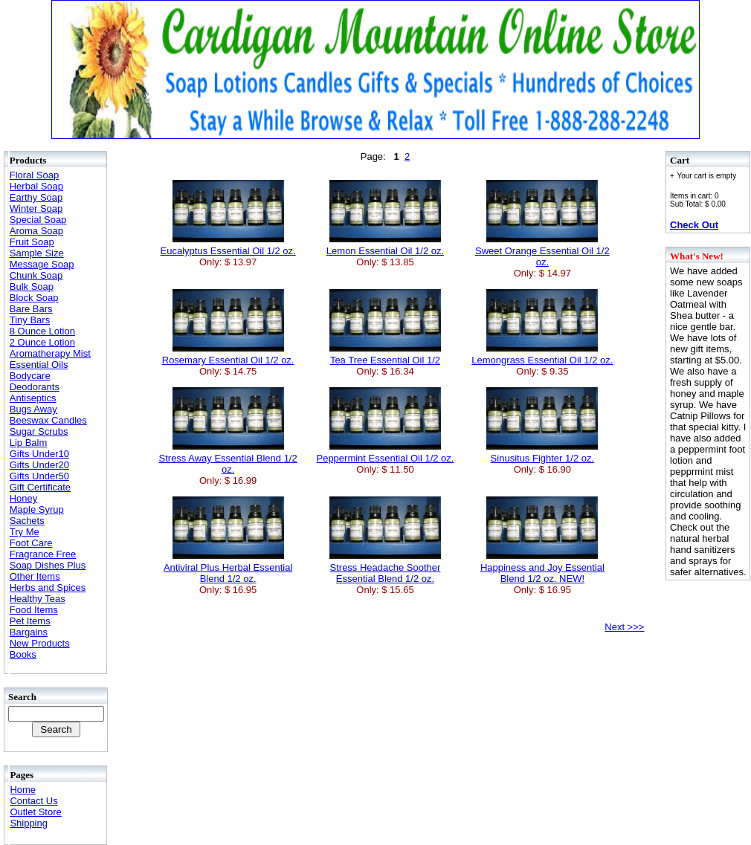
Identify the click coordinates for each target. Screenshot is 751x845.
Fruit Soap (32, 241)
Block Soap (34, 297)
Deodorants (34, 386)
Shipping (29, 823)
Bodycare (30, 375)
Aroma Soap (36, 230)
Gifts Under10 (39, 453)
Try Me (24, 531)
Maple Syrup (37, 509)
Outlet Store (35, 812)
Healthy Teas (37, 598)
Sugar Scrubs (39, 431)
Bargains (29, 632)
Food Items (34, 609)
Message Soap (42, 264)
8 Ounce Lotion (42, 331)
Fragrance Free (43, 554)
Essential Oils (39, 364)
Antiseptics (33, 398)
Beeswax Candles (48, 420)
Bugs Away (33, 409)
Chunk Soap (36, 275)
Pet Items (30, 621)
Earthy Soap (36, 197)
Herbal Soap (36, 186)
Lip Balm (29, 442)
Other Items (35, 576)
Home (23, 789)
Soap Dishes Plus (48, 565)
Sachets (27, 520)
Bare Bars (31, 308)
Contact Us (33, 800)
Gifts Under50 (39, 476)
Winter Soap (36, 208)
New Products (40, 643)
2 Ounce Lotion (42, 342)
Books (23, 654)
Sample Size (37, 253)
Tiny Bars (30, 320)
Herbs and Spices (48, 587)
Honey (24, 498)
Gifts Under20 (39, 464)
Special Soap (38, 219)
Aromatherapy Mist (50, 353)
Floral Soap (34, 175)
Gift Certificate (40, 487)
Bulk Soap (32, 286)
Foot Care (31, 542)
